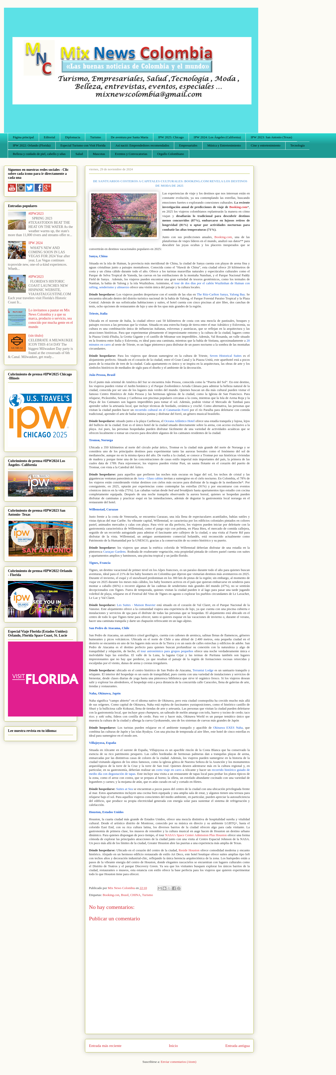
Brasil (125, 895)
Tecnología (297, 145)
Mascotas (99, 154)
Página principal (23, 137)
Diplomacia (72, 137)
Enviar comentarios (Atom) (178, 1062)
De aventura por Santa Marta (129, 137)
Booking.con (111, 895)
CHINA (135, 895)
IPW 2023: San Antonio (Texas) (271, 137)
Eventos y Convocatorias (131, 154)
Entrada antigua (237, 1045)
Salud (79, 154)
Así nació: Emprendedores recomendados (142, 145)
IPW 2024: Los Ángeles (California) (217, 137)
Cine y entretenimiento (265, 145)
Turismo (95, 137)
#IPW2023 (36, 213)
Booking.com (223, 237)
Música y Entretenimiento (224, 145)
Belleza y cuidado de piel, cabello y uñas (39, 154)
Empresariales (188, 145)
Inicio (173, 1045)
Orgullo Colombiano (170, 154)
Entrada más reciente (105, 1045)
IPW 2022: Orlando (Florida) (32, 145)
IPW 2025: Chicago (171, 137)
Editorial (49, 137)
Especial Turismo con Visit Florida (82, 145)
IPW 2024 (36, 243)
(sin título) (36, 335)
